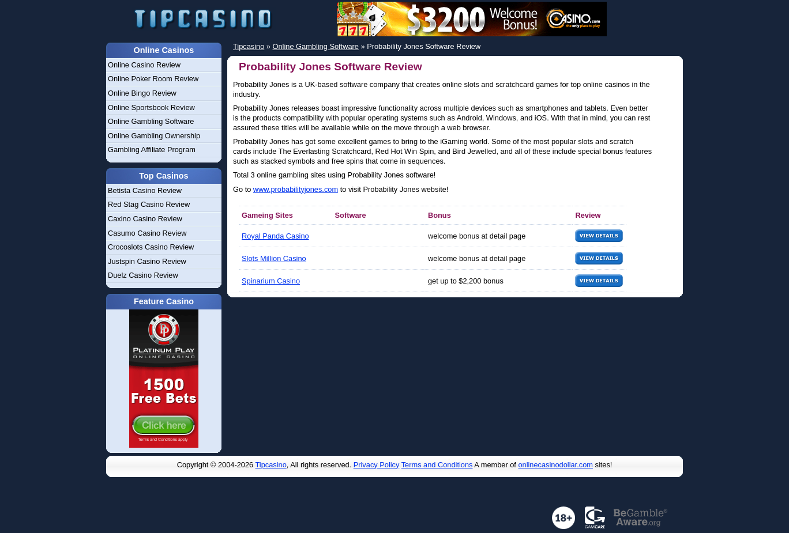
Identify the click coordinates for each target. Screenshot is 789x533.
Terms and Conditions (437, 464)
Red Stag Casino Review (149, 204)
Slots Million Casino (274, 258)
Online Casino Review (144, 65)
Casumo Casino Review (147, 233)
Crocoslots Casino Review (151, 247)
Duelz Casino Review (143, 275)
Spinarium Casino (271, 281)
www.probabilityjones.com (295, 189)
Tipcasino (271, 464)
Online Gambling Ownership (154, 135)
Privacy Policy (377, 464)
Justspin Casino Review (147, 261)
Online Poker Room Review (153, 78)
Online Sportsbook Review (151, 107)
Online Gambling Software (151, 121)
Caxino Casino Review (145, 218)
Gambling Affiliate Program (152, 149)
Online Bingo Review (142, 93)
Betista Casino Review (145, 190)
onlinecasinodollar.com (555, 464)
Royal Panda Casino (275, 236)
